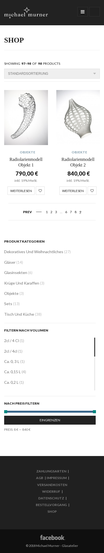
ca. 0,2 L (11, 382)
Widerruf (51, 491)
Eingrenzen (50, 420)
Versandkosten (52, 485)
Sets (8, 303)
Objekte (27, 152)
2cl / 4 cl (11, 340)
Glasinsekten (15, 272)
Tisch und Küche (19, 314)
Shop (52, 511)
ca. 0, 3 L (11, 361)
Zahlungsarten (51, 471)
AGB (39, 478)
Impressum (57, 478)
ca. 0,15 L (12, 371)
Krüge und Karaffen (21, 283)
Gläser (10, 262)
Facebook (52, 537)
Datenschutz (51, 498)
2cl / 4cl (10, 351)
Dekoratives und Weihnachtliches (33, 251)
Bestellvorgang (51, 505)
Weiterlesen (21, 191)
